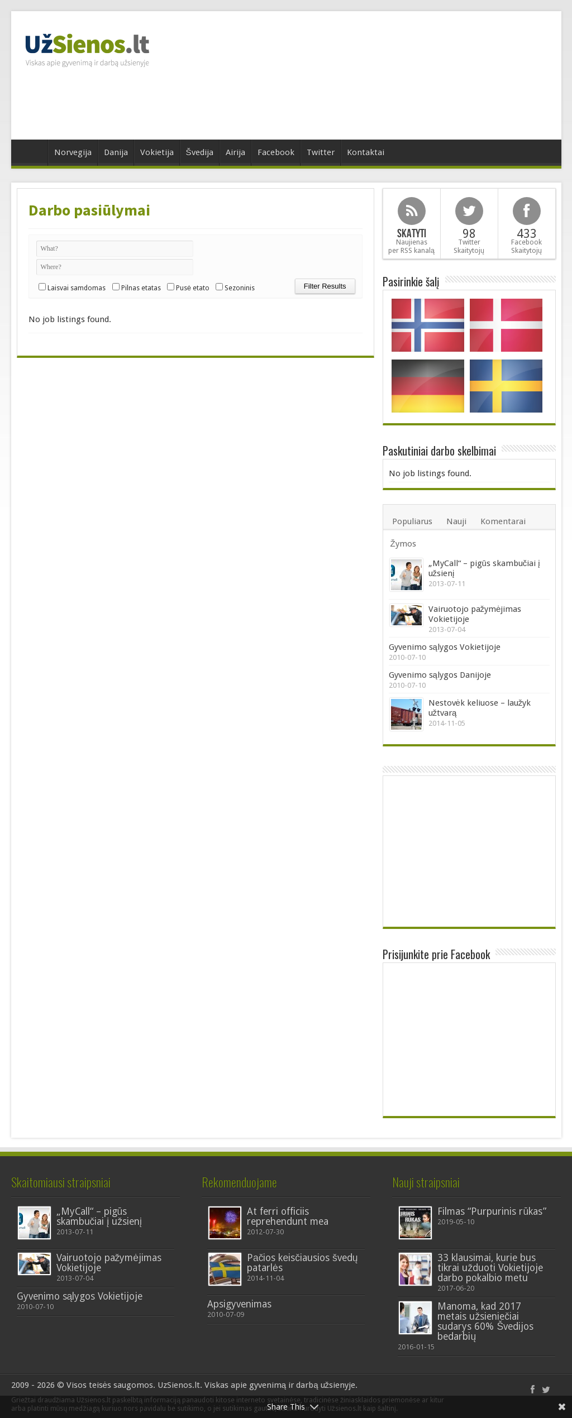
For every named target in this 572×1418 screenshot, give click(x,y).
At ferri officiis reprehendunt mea (287, 1216)
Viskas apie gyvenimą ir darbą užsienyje (279, 1385)
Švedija (199, 152)
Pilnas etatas (141, 288)
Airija (235, 152)
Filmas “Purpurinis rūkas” (491, 1211)
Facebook (276, 152)
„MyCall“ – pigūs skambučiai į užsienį (99, 1216)
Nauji (456, 521)
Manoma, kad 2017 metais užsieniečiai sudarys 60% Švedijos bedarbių (485, 1321)
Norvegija (73, 152)
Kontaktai (365, 152)
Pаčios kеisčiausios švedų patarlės (302, 1262)
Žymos (403, 544)
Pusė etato (192, 288)
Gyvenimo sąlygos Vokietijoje (444, 647)
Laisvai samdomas (76, 288)
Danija (116, 152)
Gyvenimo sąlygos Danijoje (440, 675)
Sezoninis (240, 288)
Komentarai (503, 521)
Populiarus (412, 521)
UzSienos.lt (179, 1385)
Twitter (321, 152)
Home (32, 154)
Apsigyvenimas (239, 1304)
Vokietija (157, 152)
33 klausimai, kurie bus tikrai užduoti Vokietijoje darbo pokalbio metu (490, 1267)
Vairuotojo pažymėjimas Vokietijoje (109, 1262)
